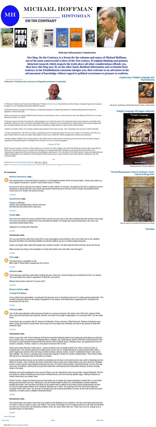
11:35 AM (12, 329)
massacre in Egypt (56, 164)
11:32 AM (12, 194)
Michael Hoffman (16, 289)
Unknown (13, 271)
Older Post (100, 420)
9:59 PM (12, 413)
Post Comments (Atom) (20, 425)
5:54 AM (12, 305)
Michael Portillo (66, 164)
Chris (11, 257)
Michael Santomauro (18, 177)
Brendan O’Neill (54, 144)
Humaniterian (15, 199)
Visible (12, 215)
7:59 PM (12, 394)
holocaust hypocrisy (37, 164)
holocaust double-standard (24, 164)
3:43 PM (12, 267)
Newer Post (5, 420)
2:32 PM (12, 253)
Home (53, 420)
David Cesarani (52, 104)
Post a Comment (9, 416)
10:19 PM (12, 285)
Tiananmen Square (76, 164)
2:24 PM (12, 231)
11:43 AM (12, 211)
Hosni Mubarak (47, 164)
